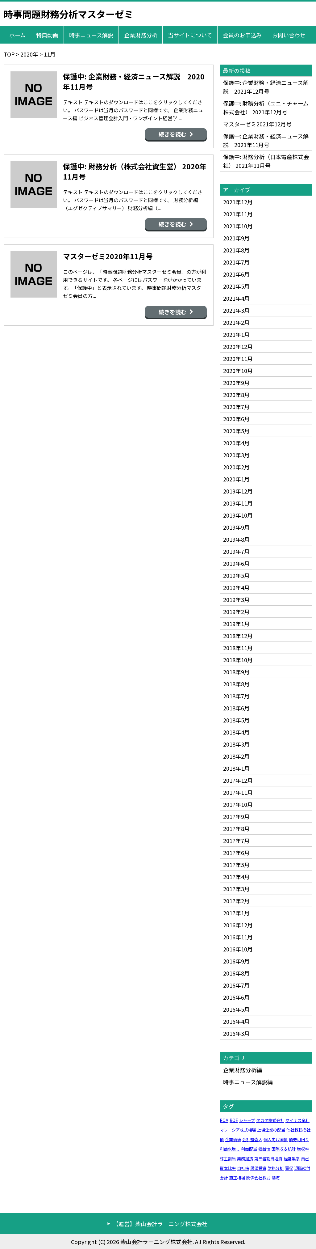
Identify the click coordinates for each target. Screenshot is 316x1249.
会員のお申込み (242, 35)
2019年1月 (236, 624)
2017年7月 (236, 840)
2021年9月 (236, 238)
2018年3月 (236, 744)
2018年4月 (236, 732)
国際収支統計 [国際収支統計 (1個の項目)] (284, 1149)
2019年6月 (236, 563)
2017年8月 (236, 828)
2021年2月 (236, 322)
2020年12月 (238, 346)
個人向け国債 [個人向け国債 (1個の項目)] (276, 1139)
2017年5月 (236, 865)
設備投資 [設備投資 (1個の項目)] (258, 1168)
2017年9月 (236, 816)
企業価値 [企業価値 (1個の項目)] (233, 1139)
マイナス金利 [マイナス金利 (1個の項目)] (297, 1120)
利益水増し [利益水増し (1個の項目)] (230, 1149)
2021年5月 (236, 286)
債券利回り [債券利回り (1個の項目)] (299, 1139)
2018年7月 (236, 696)
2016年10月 (238, 949)
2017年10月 (238, 804)
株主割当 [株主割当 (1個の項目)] (228, 1159)
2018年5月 (236, 720)
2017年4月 (236, 877)
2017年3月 (236, 889)
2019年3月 (236, 599)
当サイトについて (190, 35)
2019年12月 (238, 491)
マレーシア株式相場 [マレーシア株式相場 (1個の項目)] (238, 1130)
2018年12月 (238, 636)
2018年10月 (238, 660)
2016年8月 (236, 973)
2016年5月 (236, 1009)
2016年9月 (236, 961)
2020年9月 (236, 383)
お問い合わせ (289, 35)
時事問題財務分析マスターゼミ (68, 14)
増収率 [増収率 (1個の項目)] (303, 1149)
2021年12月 (238, 202)
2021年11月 (238, 214)
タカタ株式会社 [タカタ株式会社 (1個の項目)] (270, 1120)
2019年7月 (236, 551)
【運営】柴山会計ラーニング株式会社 (160, 1223)
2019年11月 (238, 503)
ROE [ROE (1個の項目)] (234, 1120)
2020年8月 (236, 395)
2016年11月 (238, 937)
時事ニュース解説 (91, 35)
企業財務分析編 (242, 1070)
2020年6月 (236, 419)
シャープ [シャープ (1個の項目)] (247, 1120)
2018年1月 (236, 768)
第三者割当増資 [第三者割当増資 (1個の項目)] (268, 1159)
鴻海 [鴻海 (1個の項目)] (276, 1178)
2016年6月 (236, 997)
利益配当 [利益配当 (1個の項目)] (249, 1149)
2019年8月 (236, 539)
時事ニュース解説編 (248, 1082)
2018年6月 (236, 708)
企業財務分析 (140, 35)
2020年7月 (236, 407)
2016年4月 (236, 1021)
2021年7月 (236, 262)
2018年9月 (236, 672)
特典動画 (47, 35)
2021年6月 (236, 274)
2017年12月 (238, 780)
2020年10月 (238, 370)
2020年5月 (236, 431)
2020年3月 (236, 455)
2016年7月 (236, 985)
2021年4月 (236, 298)
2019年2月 (236, 612)
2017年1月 (236, 913)
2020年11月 (238, 358)
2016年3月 (236, 1033)
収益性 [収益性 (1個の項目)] (264, 1149)
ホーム (17, 35)
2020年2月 (236, 467)
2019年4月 (236, 587)
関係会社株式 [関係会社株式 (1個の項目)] (258, 1178)
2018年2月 (236, 756)
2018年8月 (236, 684)
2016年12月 (238, 925)
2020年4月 (236, 443)
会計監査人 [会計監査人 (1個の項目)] (252, 1139)
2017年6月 (236, 853)
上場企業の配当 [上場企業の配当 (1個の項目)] (271, 1130)
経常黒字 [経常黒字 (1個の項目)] (292, 1159)
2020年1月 (236, 479)
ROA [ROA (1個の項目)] (224, 1120)
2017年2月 (236, 901)
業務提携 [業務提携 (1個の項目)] (245, 1159)
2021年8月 (236, 250)
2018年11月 (238, 648)
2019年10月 (238, 515)
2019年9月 (236, 527)
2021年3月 (236, 310)
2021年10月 (238, 226)
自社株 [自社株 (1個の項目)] (243, 1168)
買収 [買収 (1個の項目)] (289, 1168)
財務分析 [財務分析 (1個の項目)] (276, 1168)
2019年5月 (236, 575)
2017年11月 (238, 792)
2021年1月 (236, 334)
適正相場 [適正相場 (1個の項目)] (237, 1178)
